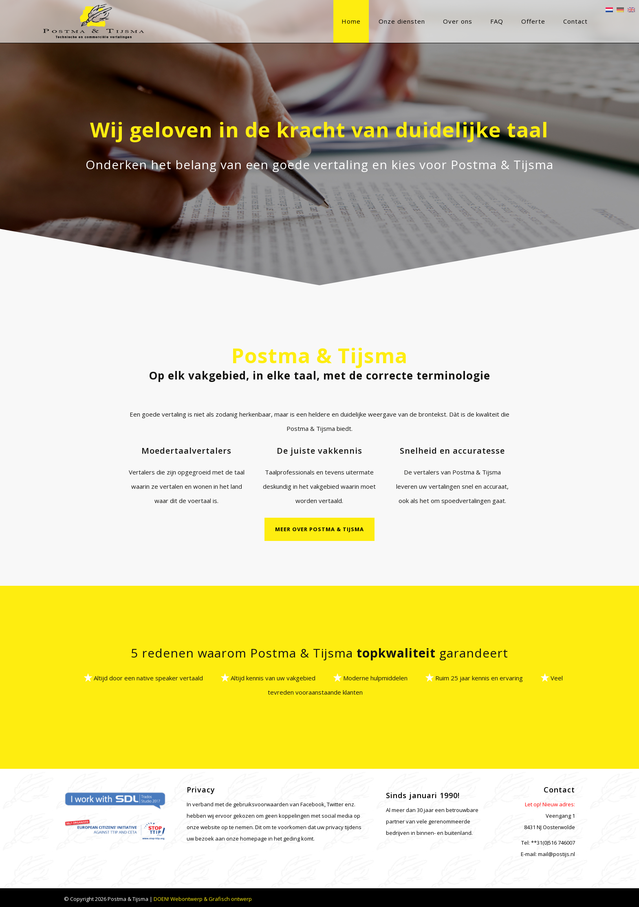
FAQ (476, 21)
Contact (554, 21)
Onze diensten (381, 21)
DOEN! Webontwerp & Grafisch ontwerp (203, 896)
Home (330, 21)
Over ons (437, 21)
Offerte (512, 21)
